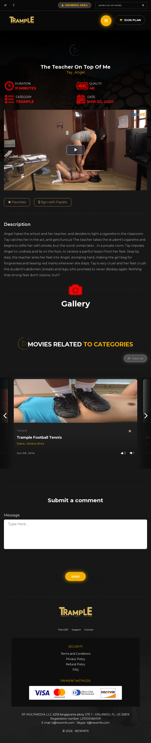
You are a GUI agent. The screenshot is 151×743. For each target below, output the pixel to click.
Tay (70, 72)
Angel (80, 72)
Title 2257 (63, 629)
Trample (22, 430)
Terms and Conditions (75, 653)
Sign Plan (130, 20)
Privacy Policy (75, 659)
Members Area (74, 5)
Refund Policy (75, 664)
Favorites (17, 202)
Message (12, 515)
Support (76, 629)
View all (135, 358)
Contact (88, 629)
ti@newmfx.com (63, 723)
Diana (21, 443)
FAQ (76, 669)
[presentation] (5, 415)
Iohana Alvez (35, 443)
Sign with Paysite (52, 202)
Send (75, 576)
